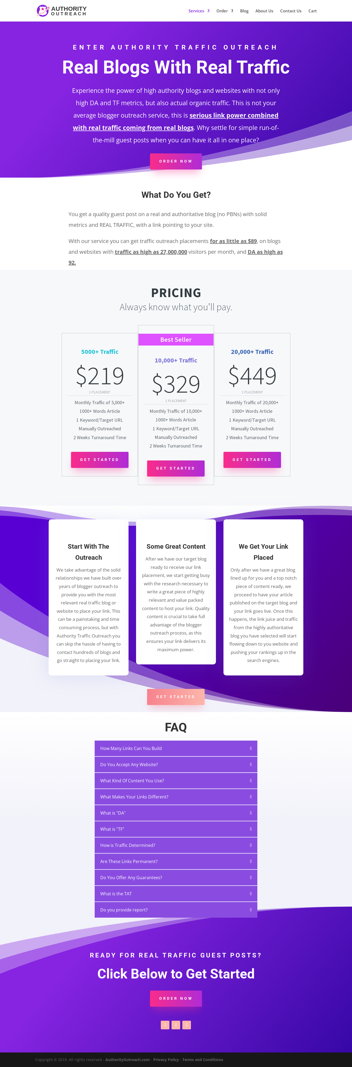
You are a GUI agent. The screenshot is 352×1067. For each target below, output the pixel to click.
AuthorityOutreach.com (127, 1059)
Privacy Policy (166, 1059)
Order (222, 11)
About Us (264, 11)
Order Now (176, 161)
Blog (244, 11)
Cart (312, 11)
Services (196, 11)
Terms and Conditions (202, 1059)
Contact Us (290, 11)
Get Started (99, 459)
